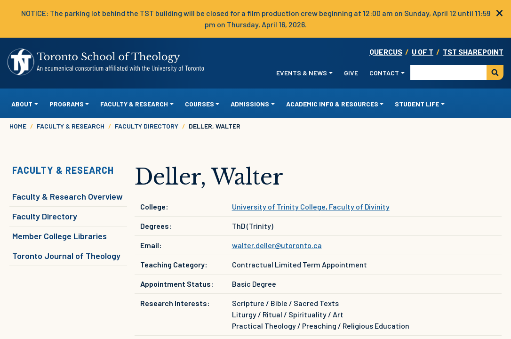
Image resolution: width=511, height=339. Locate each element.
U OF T (422, 51)
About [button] (21, 104)
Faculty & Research (70, 126)
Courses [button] (199, 104)
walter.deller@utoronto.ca (277, 245)
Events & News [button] (301, 73)
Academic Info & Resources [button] (332, 104)
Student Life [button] (417, 104)
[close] (499, 11)
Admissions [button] (250, 104)
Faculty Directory (146, 126)
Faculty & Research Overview (67, 196)
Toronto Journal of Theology (66, 255)
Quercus (385, 51)
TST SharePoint (473, 51)
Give (351, 73)
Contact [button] (384, 73)
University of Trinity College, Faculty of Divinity (311, 206)
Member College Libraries (59, 236)
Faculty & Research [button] (134, 104)
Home (17, 126)
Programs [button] (66, 104)
